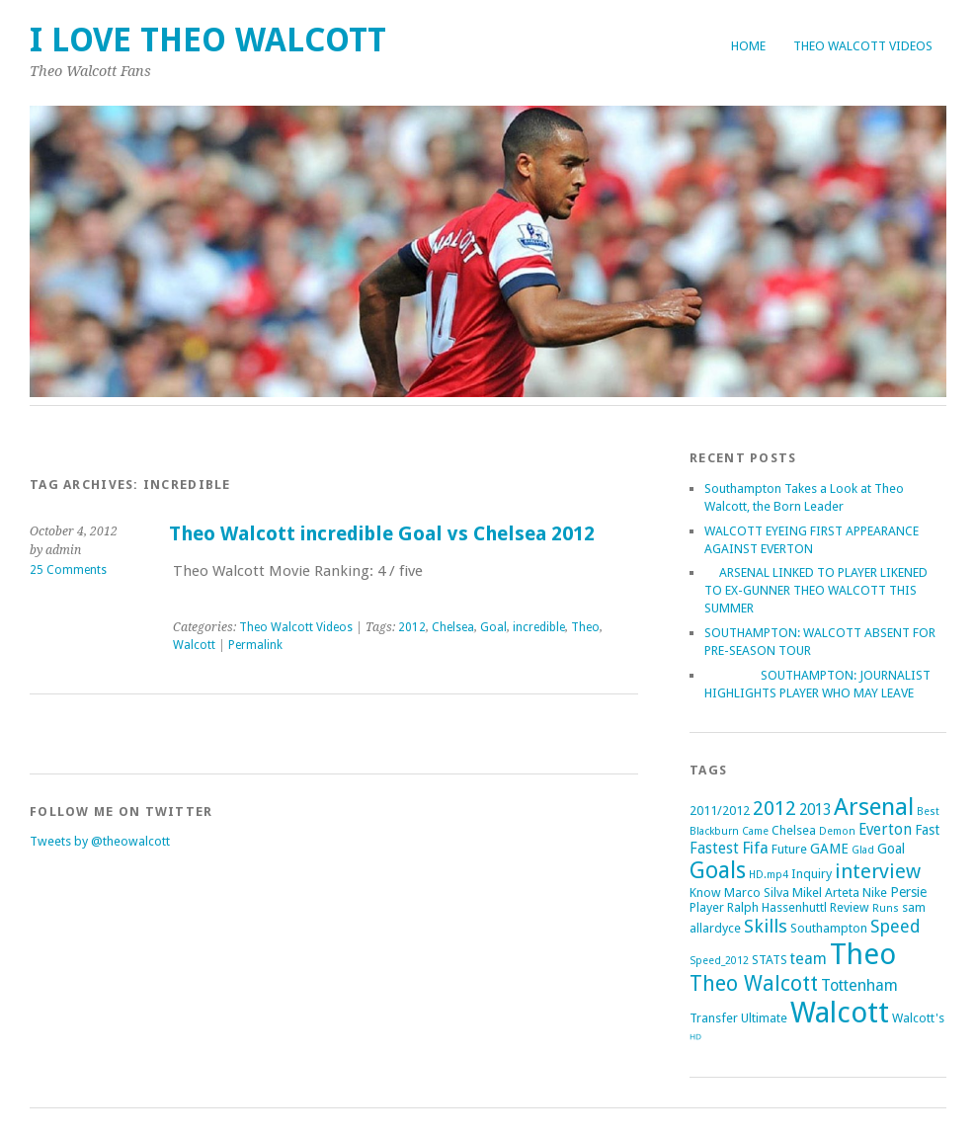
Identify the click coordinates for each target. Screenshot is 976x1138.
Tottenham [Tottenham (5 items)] (859, 985)
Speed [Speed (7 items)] (895, 926)
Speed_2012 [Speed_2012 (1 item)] (719, 960)
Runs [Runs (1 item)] (885, 908)
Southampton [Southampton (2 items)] (828, 928)
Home (748, 46)
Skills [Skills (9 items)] (765, 926)
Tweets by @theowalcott (100, 841)
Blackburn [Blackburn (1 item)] (714, 831)
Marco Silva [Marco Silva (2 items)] (756, 892)
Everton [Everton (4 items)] (885, 830)
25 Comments (68, 570)
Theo (585, 627)
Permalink (255, 645)
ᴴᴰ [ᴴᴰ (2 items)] (695, 1038)
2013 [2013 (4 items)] (815, 810)
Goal (493, 627)
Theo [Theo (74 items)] (863, 954)
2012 (412, 627)
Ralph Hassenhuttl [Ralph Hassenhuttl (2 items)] (777, 907)
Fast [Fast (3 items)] (927, 830)
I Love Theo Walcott (208, 40)
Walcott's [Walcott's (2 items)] (918, 1018)
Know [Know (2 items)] (705, 892)
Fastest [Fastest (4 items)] (714, 848)
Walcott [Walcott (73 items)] (839, 1012)
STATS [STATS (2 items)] (769, 959)
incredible (539, 627)
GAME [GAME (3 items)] (829, 848)
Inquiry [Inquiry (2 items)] (811, 873)
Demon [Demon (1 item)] (837, 831)
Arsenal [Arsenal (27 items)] (874, 806)
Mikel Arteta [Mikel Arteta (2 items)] (825, 892)
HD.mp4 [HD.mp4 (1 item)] (768, 874)
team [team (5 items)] (808, 958)
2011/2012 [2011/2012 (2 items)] (720, 810)
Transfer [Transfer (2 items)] (714, 1018)
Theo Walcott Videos (863, 46)
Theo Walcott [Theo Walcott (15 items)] (754, 983)
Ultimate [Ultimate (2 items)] (764, 1018)
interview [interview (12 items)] (878, 871)
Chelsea (453, 627)
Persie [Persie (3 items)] (908, 892)
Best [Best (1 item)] (928, 811)
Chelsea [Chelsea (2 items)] (794, 830)
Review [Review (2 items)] (849, 907)
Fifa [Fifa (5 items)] (755, 848)
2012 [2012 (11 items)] (774, 808)
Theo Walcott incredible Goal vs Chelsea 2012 (382, 534)
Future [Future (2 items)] (789, 849)
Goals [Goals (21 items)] (718, 870)
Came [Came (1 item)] (755, 831)
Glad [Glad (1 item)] (863, 850)
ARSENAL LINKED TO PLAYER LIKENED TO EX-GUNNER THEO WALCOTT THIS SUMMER (816, 590)
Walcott (194, 645)
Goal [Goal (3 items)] (891, 848)
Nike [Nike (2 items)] (874, 892)
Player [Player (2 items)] (707, 907)
